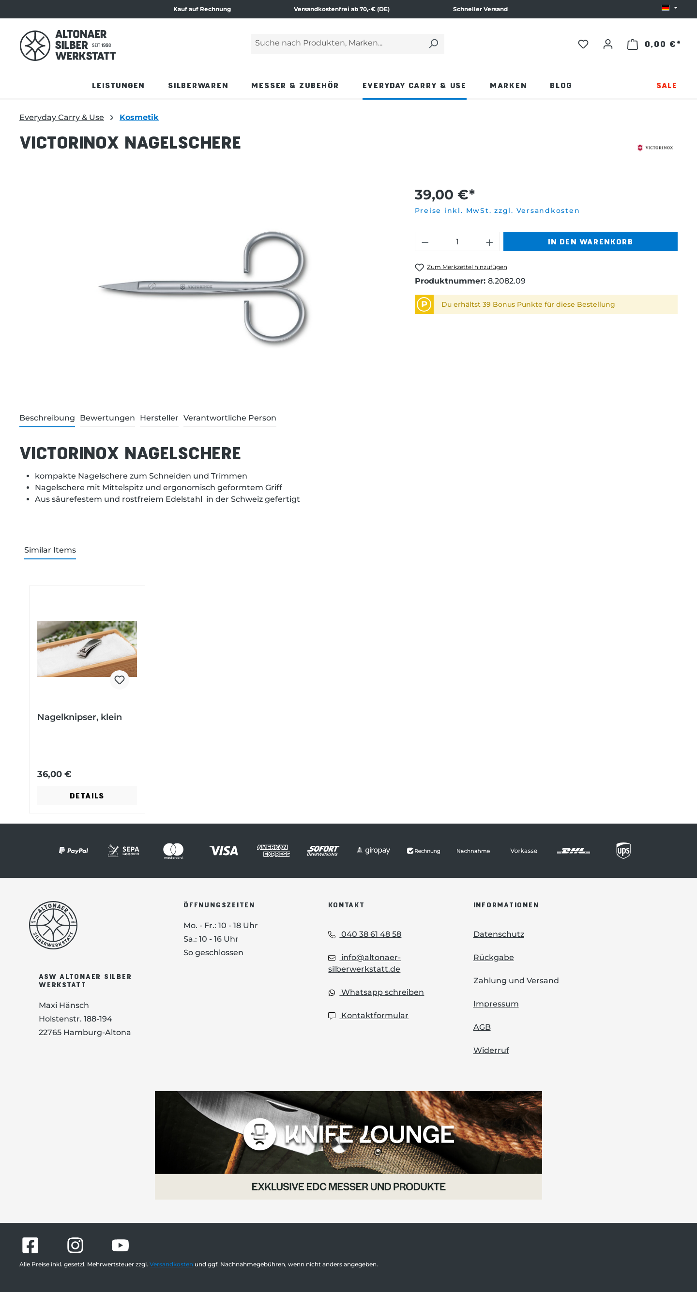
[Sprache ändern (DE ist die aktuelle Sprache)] (670, 8)
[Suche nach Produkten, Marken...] (337, 44)
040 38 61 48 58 (364, 934)
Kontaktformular (368, 1015)
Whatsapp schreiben (376, 992)
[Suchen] (433, 44)
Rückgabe (493, 957)
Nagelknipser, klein (79, 717)
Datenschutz (498, 934)
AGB (482, 1027)
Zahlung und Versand (516, 980)
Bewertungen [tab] (107, 417)
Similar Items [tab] (50, 550)
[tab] (47, 418)
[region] (207, 288)
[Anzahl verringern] (425, 241)
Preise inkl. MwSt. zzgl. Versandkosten (497, 210)
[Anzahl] (457, 241)
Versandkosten (171, 1264)
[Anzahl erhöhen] (490, 241)
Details (87, 795)
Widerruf (491, 1050)
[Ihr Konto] (608, 43)
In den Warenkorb (590, 241)
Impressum (496, 1003)
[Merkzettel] (583, 43)
